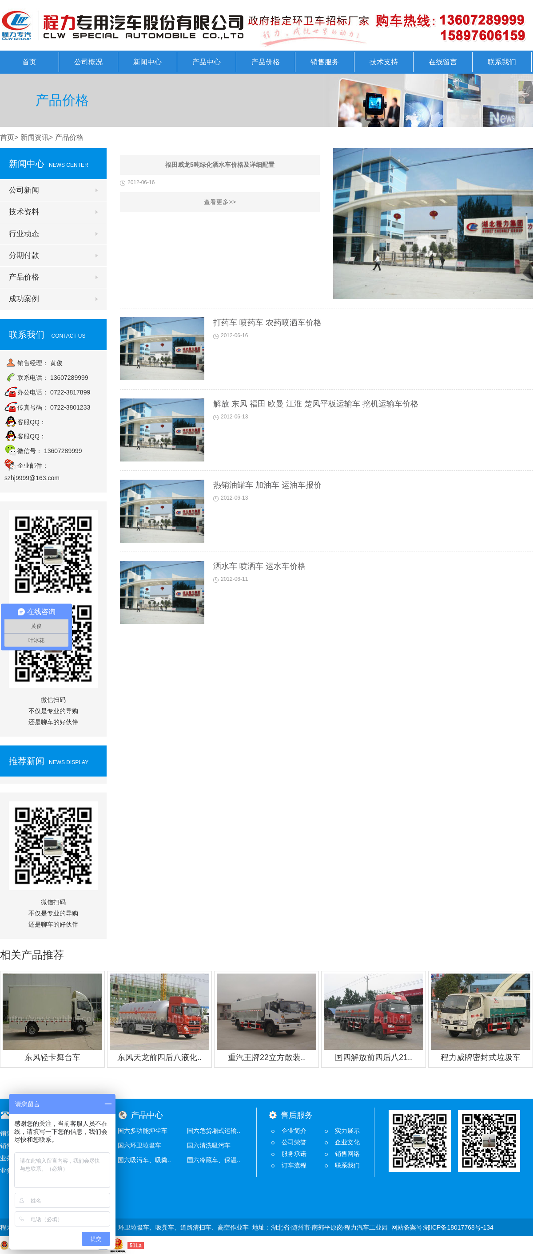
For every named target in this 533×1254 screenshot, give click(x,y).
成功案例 (24, 299)
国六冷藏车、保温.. (213, 1159)
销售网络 (347, 1153)
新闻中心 (147, 62)
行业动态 (24, 233)
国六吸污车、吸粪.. (144, 1159)
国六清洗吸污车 (209, 1145)
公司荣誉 (294, 1142)
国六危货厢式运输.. (213, 1130)
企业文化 (347, 1142)
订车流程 (294, 1165)
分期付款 (24, 255)
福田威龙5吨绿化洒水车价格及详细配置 (219, 164)
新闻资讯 (34, 137)
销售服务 (324, 62)
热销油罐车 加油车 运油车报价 (267, 485)
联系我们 (502, 62)
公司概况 (88, 62)
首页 (29, 62)
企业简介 (294, 1130)
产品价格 (265, 62)
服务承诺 (294, 1153)
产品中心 (206, 62)
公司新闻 (24, 190)
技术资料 (24, 212)
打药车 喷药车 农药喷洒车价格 (267, 322)
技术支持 (384, 62)
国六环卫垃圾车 (139, 1145)
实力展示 (347, 1130)
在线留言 (443, 62)
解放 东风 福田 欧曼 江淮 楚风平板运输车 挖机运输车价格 (315, 403)
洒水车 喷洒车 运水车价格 (259, 566)
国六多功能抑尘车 (142, 1130)
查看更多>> (220, 201)
